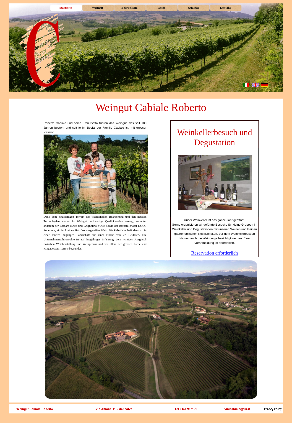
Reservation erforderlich (214, 253)
